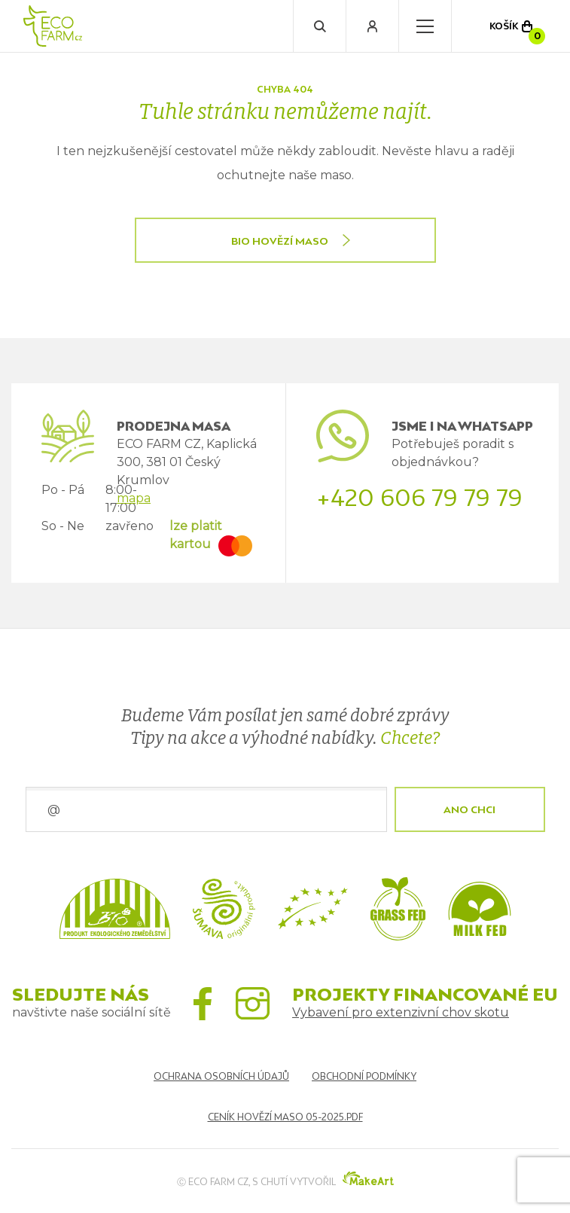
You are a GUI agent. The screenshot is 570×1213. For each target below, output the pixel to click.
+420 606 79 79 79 (419, 497)
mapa (134, 498)
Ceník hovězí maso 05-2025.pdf (285, 1117)
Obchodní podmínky (364, 1076)
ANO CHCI (469, 809)
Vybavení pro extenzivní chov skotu (400, 1012)
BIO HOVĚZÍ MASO (279, 241)
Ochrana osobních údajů (221, 1076)
